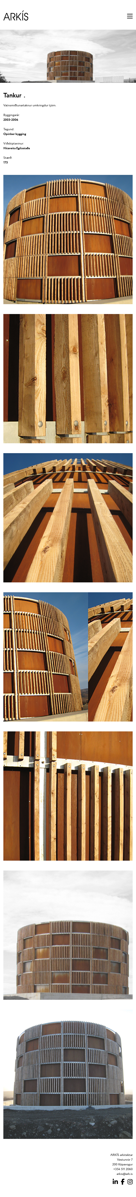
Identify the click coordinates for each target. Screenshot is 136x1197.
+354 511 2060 (123, 1169)
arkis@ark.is (125, 1174)
